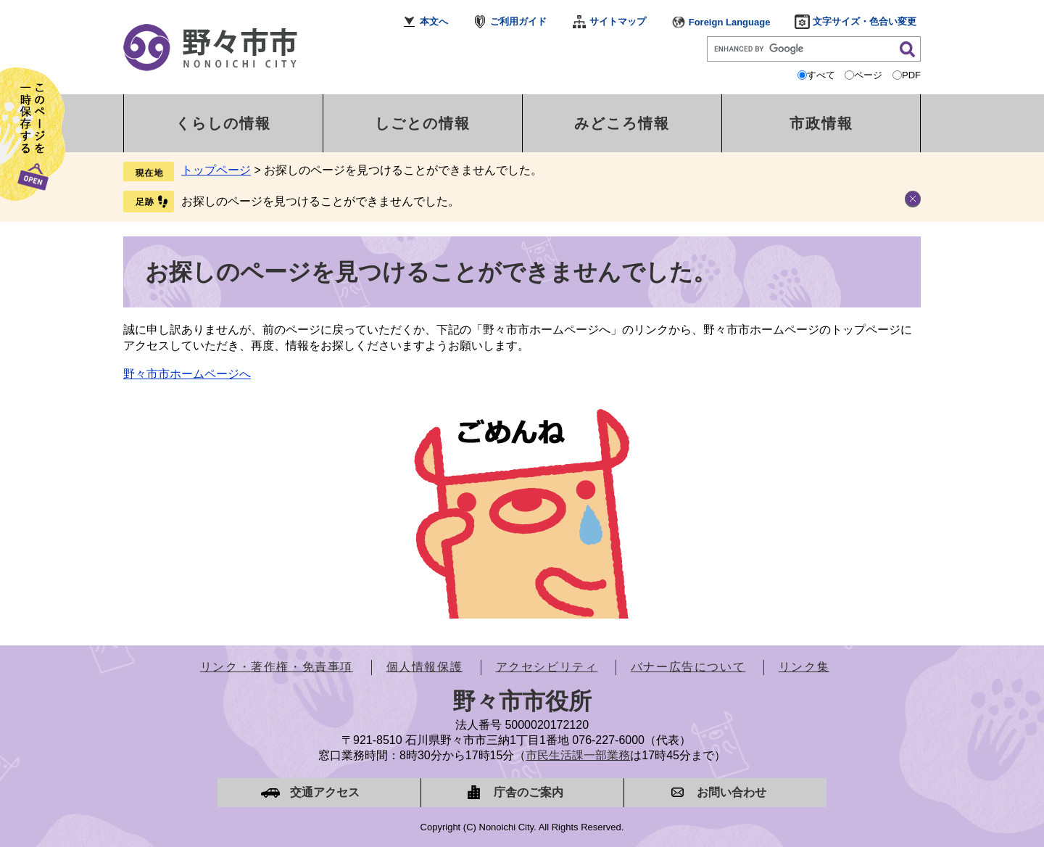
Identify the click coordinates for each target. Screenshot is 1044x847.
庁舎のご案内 (528, 792)
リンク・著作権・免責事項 (276, 667)
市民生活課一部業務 (578, 755)
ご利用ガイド (518, 21)
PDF (911, 75)
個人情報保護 (424, 667)
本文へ (434, 21)
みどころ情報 (622, 123)
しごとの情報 (423, 123)
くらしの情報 (223, 123)
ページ (868, 75)
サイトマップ (617, 21)
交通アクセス (325, 792)
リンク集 (804, 667)
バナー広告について (688, 667)
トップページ (216, 170)
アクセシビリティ (547, 667)
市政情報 (821, 123)
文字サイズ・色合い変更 (864, 21)
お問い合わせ (731, 792)
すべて (821, 75)
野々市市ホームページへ (187, 374)
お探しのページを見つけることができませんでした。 (320, 201)
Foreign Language (730, 22)
